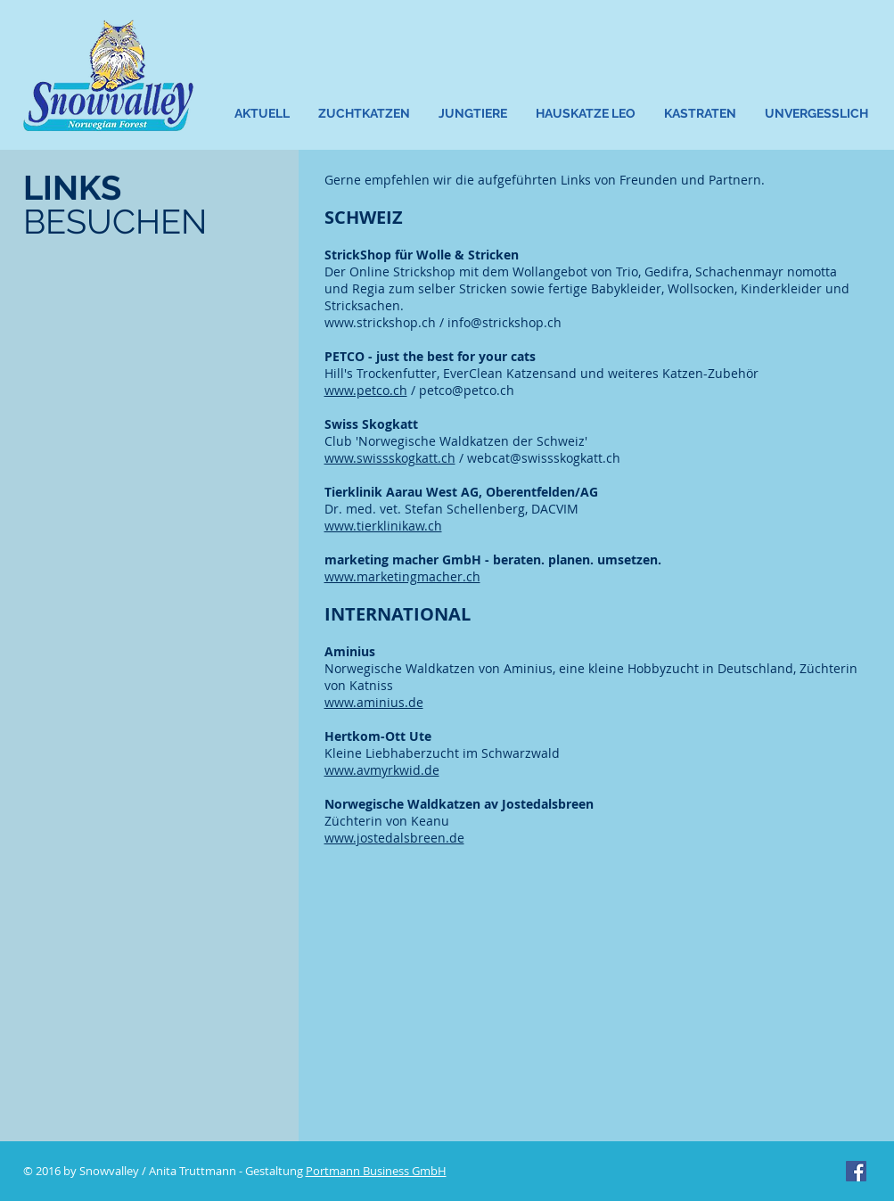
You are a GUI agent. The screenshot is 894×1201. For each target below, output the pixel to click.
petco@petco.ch (466, 390)
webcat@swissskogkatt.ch (543, 457)
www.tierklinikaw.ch (383, 525)
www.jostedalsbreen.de (394, 837)
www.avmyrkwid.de (381, 769)
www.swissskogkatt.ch (389, 457)
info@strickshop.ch (504, 322)
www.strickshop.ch (380, 322)
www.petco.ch (365, 390)
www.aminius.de (373, 702)
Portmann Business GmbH (376, 1171)
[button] (365, 113)
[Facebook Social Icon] (856, 1171)
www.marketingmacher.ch (402, 576)
